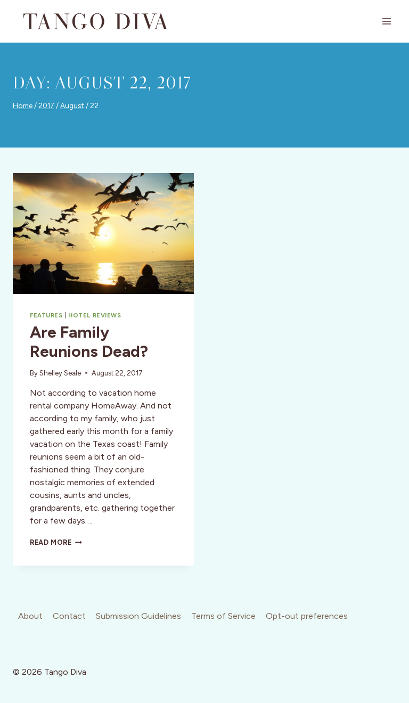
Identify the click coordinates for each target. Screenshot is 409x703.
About (30, 616)
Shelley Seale (60, 373)
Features (46, 315)
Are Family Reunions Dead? (89, 341)
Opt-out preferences (307, 616)
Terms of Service (223, 616)
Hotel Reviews (94, 315)
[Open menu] (386, 21)
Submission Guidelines (138, 616)
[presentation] (103, 233)
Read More (56, 542)
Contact (69, 616)
